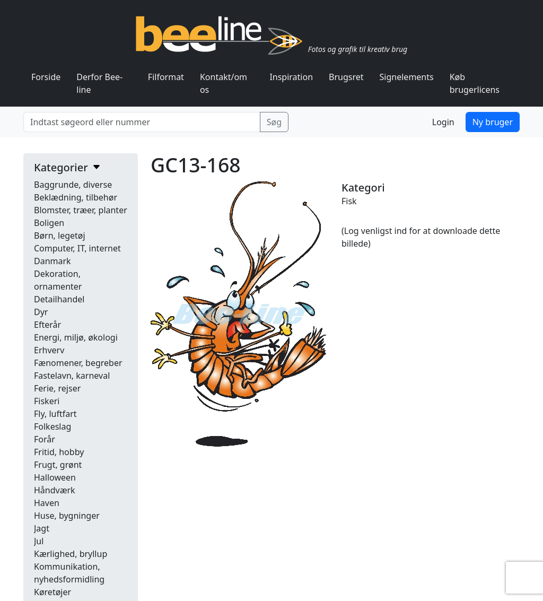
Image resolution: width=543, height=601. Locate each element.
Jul (38, 541)
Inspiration (291, 77)
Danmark (52, 261)
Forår (44, 439)
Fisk (349, 201)
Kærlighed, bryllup (70, 554)
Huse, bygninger (67, 515)
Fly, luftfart (55, 414)
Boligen (49, 223)
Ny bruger (492, 122)
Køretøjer (52, 592)
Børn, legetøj (59, 235)
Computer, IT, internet (77, 248)
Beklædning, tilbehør (75, 197)
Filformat (166, 77)
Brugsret (346, 77)
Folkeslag (52, 426)
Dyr (41, 312)
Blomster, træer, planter (80, 210)
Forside (45, 77)
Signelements (407, 77)
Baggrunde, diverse (73, 184)
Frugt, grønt (58, 465)
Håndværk (54, 490)
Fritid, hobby (59, 452)
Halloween (55, 477)
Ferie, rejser (57, 388)
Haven (46, 503)
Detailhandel (59, 299)
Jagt (41, 528)
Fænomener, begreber (78, 363)
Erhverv (49, 350)
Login (443, 122)
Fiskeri (46, 401)
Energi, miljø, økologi (76, 337)
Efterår (47, 324)
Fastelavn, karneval (72, 375)
